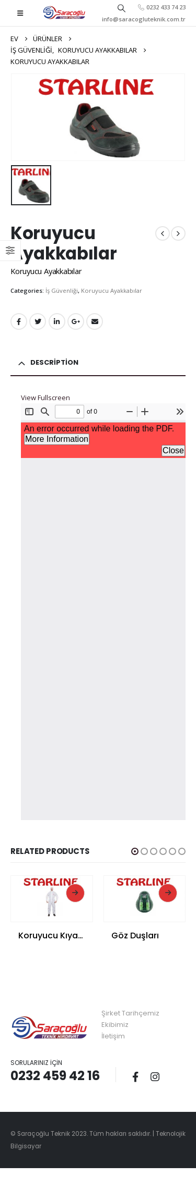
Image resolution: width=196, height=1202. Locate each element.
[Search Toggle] (121, 8)
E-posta (94, 321)
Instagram (155, 1076)
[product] (52, 896)
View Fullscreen (45, 397)
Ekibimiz (115, 1025)
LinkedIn (57, 321)
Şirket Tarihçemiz (130, 1013)
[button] (135, 851)
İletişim (113, 1036)
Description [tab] (54, 362)
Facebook (18, 321)
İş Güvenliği (61, 290)
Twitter (37, 321)
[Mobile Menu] (20, 13)
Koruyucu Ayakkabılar (111, 290)
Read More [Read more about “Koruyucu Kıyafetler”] (75, 893)
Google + (75, 321)
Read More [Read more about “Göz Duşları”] (167, 893)
